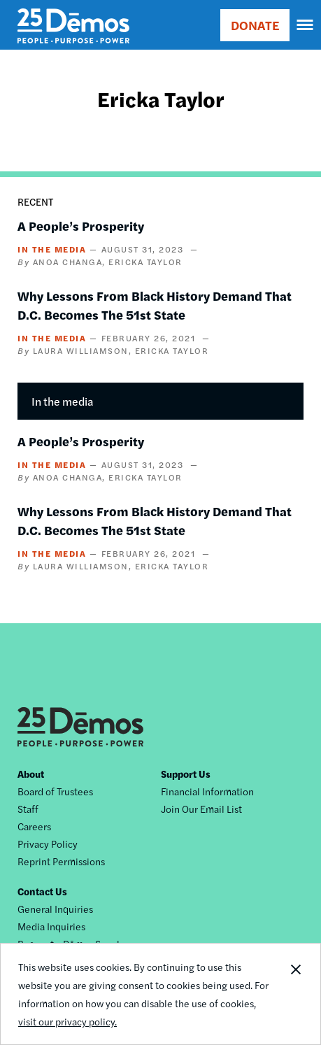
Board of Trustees (55, 791)
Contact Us (42, 891)
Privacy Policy (47, 844)
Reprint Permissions (61, 861)
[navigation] (305, 25)
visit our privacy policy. (67, 1021)
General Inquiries (55, 909)
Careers (34, 826)
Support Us (186, 774)
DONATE (255, 25)
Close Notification (295, 994)
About (30, 774)
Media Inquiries (51, 926)
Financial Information (207, 791)
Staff (27, 809)
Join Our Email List (201, 809)
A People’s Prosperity (80, 225)
